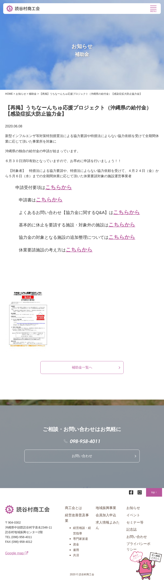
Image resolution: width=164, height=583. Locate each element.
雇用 (76, 550)
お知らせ (133, 508)
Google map (16, 553)
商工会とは (73, 508)
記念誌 (131, 529)
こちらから (58, 187)
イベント (133, 515)
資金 (76, 544)
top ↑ (154, 492)
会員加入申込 (106, 515)
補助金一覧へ (82, 367)
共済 (76, 555)
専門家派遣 (80, 538)
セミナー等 (135, 522)
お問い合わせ (82, 456)
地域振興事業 (106, 508)
